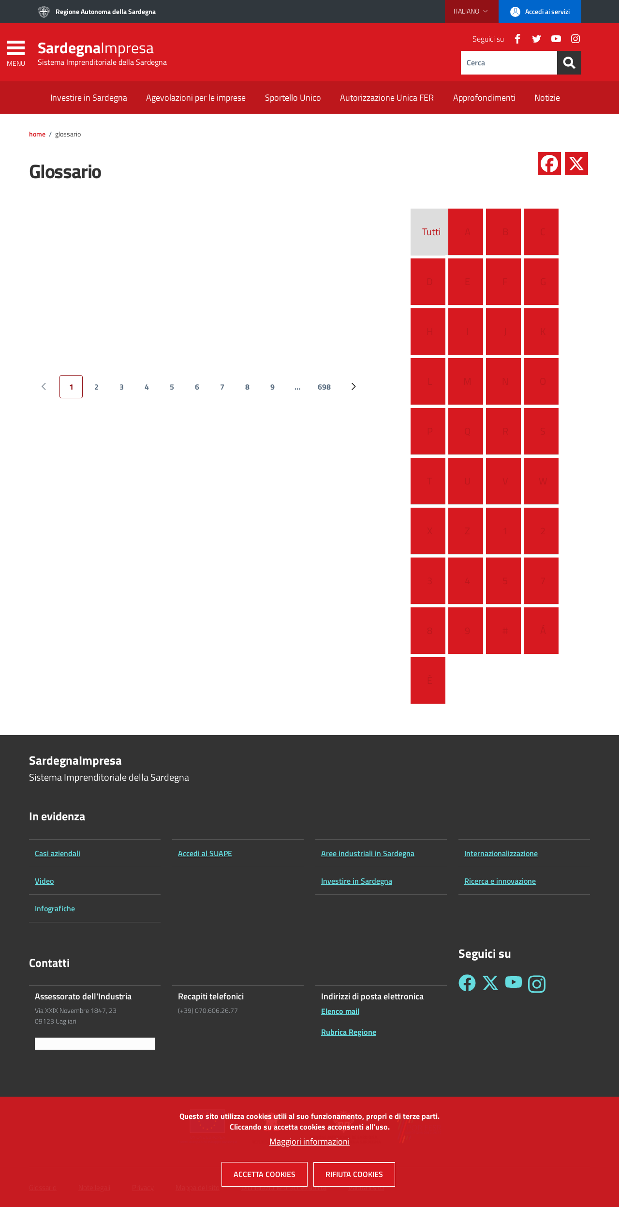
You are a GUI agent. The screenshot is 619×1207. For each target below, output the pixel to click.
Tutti (431, 232)
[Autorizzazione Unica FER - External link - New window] (387, 98)
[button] (472, 11)
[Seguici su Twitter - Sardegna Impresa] (490, 984)
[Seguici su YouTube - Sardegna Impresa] (513, 984)
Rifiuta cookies (354, 1178)
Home (37, 134)
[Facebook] (513, 39)
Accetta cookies (264, 1178)
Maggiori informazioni (309, 1145)
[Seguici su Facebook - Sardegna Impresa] (467, 984)
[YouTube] (552, 39)
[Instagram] (571, 39)
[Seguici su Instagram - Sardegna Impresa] (536, 984)
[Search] (569, 63)
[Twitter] (533, 39)
